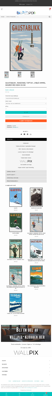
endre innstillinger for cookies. (30, 387)
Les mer (20, 387)
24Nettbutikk (29, 390)
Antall (6, 106)
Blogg (42, 381)
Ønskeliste (26, 116)
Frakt (10, 381)
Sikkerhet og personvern (27, 381)
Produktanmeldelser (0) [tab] (12, 181)
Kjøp (26, 112)
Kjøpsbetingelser (16, 381)
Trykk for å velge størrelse (11, 95)
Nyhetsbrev (36, 381)
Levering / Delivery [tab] (11, 171)
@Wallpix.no (15, 127)
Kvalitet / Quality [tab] (11, 174)
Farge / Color (8, 101)
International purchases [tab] (12, 177)
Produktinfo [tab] (10, 139)
